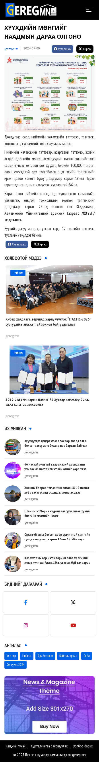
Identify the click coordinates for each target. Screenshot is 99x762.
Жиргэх (85, 49)
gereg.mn (11, 48)
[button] (48, 729)
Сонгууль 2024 (15, 664)
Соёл (86, 656)
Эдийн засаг (45, 656)
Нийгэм (26, 656)
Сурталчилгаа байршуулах (49, 746)
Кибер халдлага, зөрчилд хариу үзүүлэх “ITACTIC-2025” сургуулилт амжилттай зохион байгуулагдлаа (48, 322)
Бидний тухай (15, 746)
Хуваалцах (62, 49)
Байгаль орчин (68, 656)
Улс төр (11, 656)
